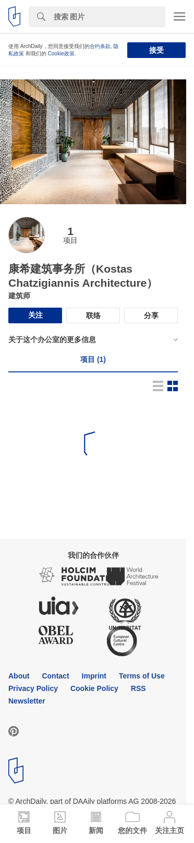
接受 (156, 50)
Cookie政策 (61, 53)
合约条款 (100, 46)
